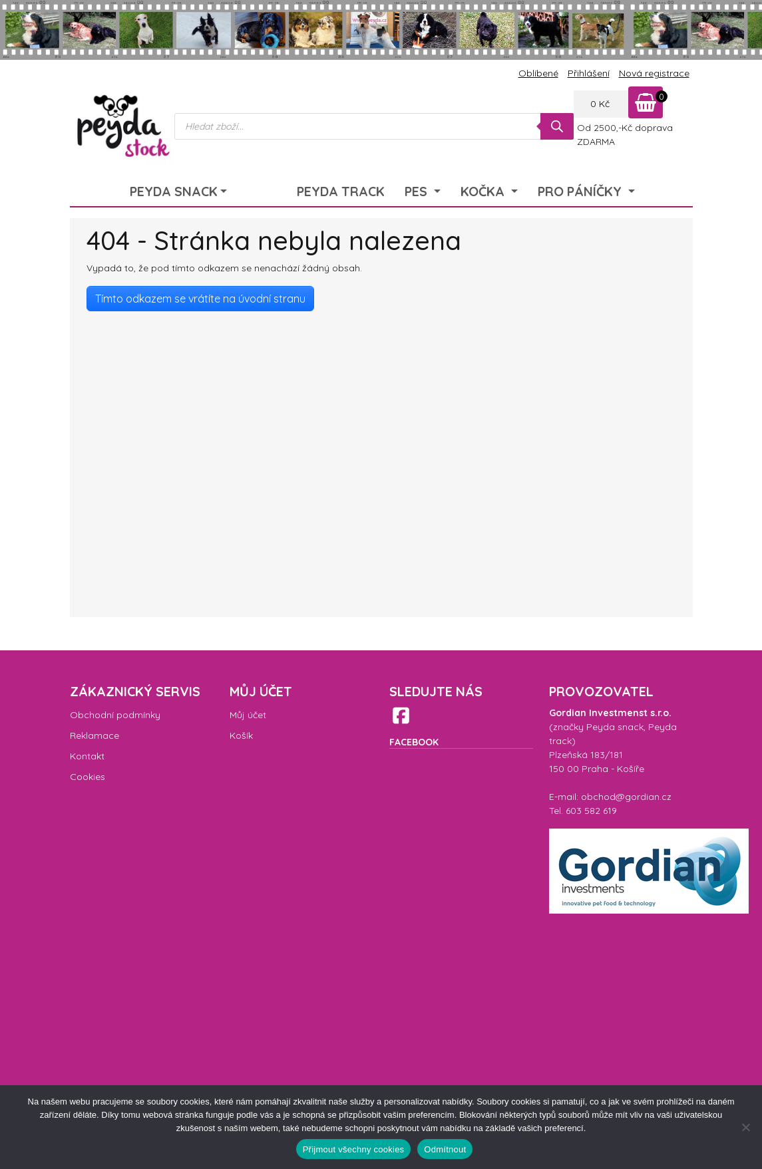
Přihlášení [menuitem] (589, 73)
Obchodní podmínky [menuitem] (115, 715)
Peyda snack (615, 727)
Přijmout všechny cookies (354, 1149)
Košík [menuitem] (241, 735)
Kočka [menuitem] (484, 191)
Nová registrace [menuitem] (654, 73)
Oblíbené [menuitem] (538, 73)
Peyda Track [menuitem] (341, 191)
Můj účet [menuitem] (248, 715)
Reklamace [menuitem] (94, 735)
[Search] (557, 126)
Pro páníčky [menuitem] (581, 191)
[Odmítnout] (745, 1127)
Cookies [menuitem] (87, 777)
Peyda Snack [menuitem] (174, 191)
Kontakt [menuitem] (87, 756)
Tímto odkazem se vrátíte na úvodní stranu (200, 298)
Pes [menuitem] (418, 191)
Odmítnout (445, 1149)
